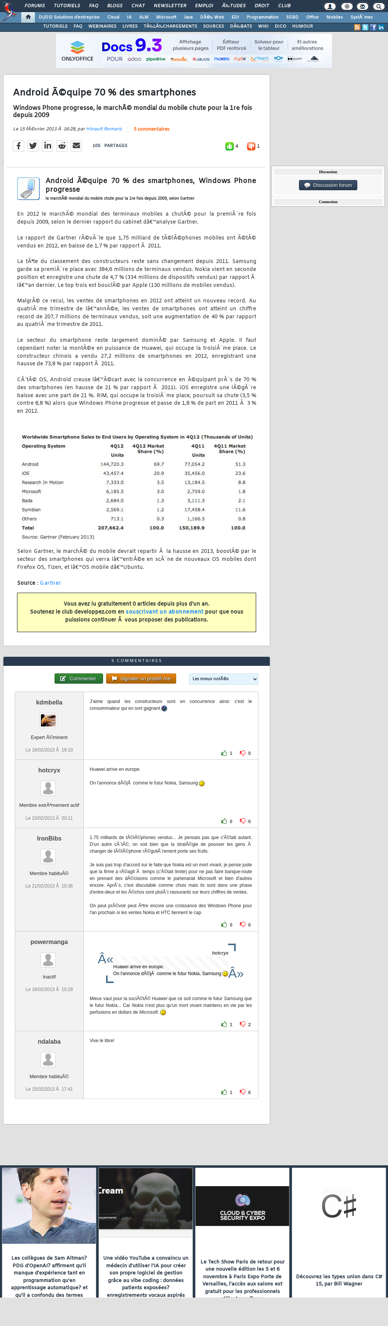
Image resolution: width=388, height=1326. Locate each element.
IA (129, 17)
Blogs (114, 6)
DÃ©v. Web (212, 17)
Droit (262, 6)
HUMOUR (302, 26)
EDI (235, 17)
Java (188, 17)
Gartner (50, 583)
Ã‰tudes (233, 6)
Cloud (113, 17)
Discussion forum (328, 185)
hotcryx (49, 770)
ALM (144, 17)
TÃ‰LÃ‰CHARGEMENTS (170, 26)
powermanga (49, 942)
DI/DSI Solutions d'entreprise (69, 17)
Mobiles (334, 17)
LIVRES (130, 26)
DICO (280, 26)
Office (312, 17)
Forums (34, 6)
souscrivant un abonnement (164, 612)
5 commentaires (151, 130)
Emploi (204, 6)
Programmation (262, 17)
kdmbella (49, 702)
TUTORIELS (55, 26)
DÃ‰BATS (241, 26)
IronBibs (49, 838)
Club (284, 6)
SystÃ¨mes (361, 17)
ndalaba (49, 1041)
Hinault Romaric (104, 129)
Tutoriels (67, 6)
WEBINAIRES (102, 26)
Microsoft (166, 17)
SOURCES (213, 26)
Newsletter (170, 6)
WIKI (263, 26)
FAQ (93, 6)
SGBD (292, 17)
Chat (138, 6)
